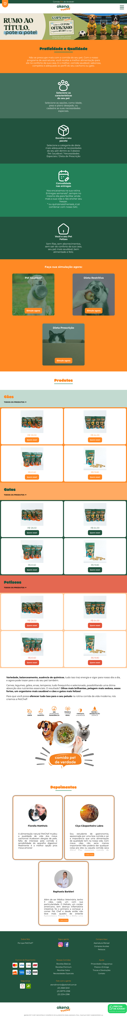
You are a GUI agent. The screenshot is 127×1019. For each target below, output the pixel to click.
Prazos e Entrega (101, 967)
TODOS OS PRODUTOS (15, 401)
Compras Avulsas (101, 946)
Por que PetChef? (25, 943)
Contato (101, 973)
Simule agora (33, 310)
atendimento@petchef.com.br (63, 985)
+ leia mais (89, 855)
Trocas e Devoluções (101, 970)
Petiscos (101, 949)
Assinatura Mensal (102, 943)
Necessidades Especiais (63, 973)
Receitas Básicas (63, 964)
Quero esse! (32, 440)
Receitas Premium (63, 967)
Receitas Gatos (63, 970)
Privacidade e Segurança (101, 964)
